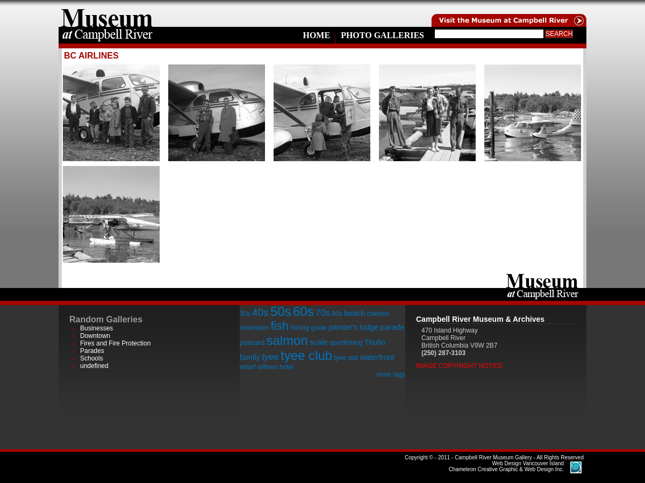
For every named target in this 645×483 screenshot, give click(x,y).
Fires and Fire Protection (115, 343)
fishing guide (308, 327)
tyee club (306, 355)
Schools (91, 358)
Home (316, 35)
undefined (94, 366)
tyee (270, 357)
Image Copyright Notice (459, 366)
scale (319, 342)
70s (323, 313)
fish (279, 326)
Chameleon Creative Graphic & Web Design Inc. (506, 466)
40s (260, 312)
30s (245, 314)
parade (393, 327)
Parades (92, 351)
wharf (247, 367)
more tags (391, 374)
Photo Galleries (382, 35)
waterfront (377, 357)
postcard (252, 343)
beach (354, 313)
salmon (286, 340)
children (378, 314)
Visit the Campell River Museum (507, 13)
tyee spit (346, 358)
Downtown (95, 336)
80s (337, 314)
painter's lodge (353, 327)
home (107, 13)
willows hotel (275, 367)
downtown (254, 327)
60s (303, 311)
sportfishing (345, 343)
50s (280, 311)
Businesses (96, 328)
